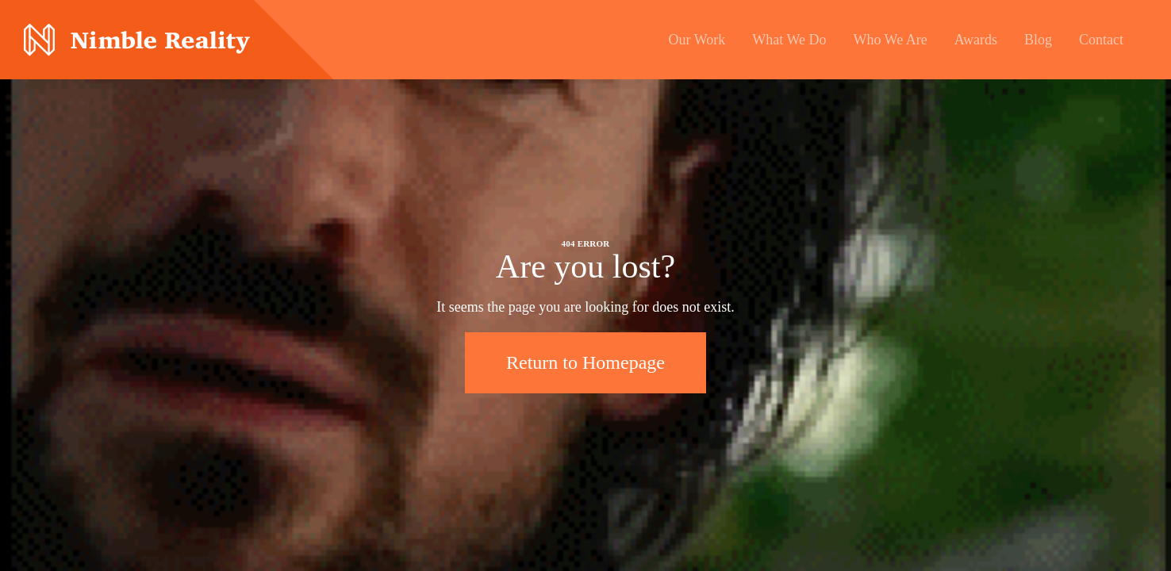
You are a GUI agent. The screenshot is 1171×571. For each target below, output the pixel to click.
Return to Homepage (585, 362)
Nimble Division (137, 40)
